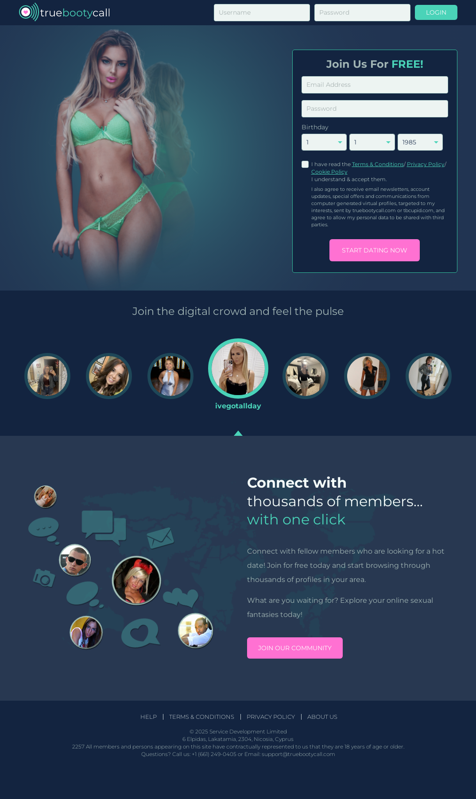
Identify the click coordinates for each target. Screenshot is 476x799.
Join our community (295, 648)
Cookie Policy (329, 171)
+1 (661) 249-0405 (214, 754)
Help (148, 717)
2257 (78, 746)
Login (436, 12)
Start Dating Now (374, 250)
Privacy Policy (426, 164)
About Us (322, 717)
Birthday (315, 127)
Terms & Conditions (378, 164)
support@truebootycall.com (298, 754)
